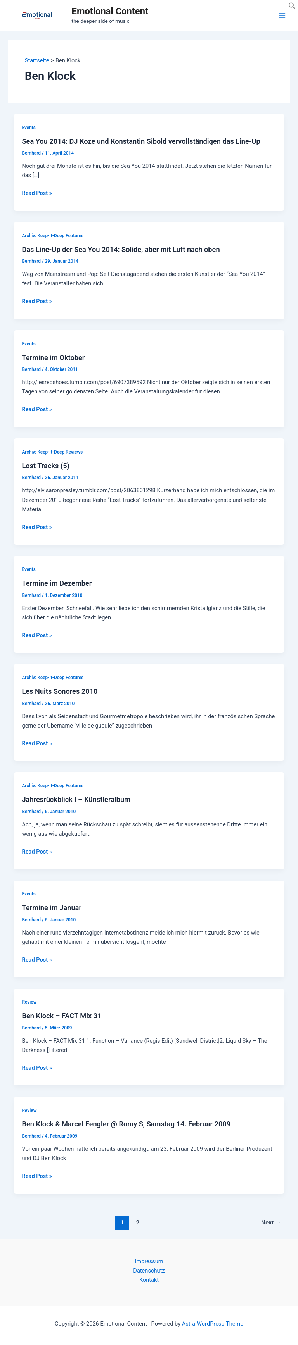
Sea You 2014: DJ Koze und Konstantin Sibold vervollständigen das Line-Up (141, 141)
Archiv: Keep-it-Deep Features (52, 235)
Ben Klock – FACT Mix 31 (61, 1016)
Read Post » (37, 193)
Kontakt (149, 1279)
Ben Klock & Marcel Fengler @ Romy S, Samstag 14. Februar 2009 (126, 1124)
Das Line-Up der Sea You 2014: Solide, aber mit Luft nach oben (121, 249)
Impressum (149, 1261)
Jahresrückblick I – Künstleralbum (76, 799)
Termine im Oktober (53, 357)
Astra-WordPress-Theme (212, 1323)
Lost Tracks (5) (45, 466)
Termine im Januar (51, 908)
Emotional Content (110, 11)
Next (271, 1222)
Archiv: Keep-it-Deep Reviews (52, 452)
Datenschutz (149, 1270)
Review (29, 1002)
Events (28, 127)
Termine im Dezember (57, 583)
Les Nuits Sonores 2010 (59, 691)
